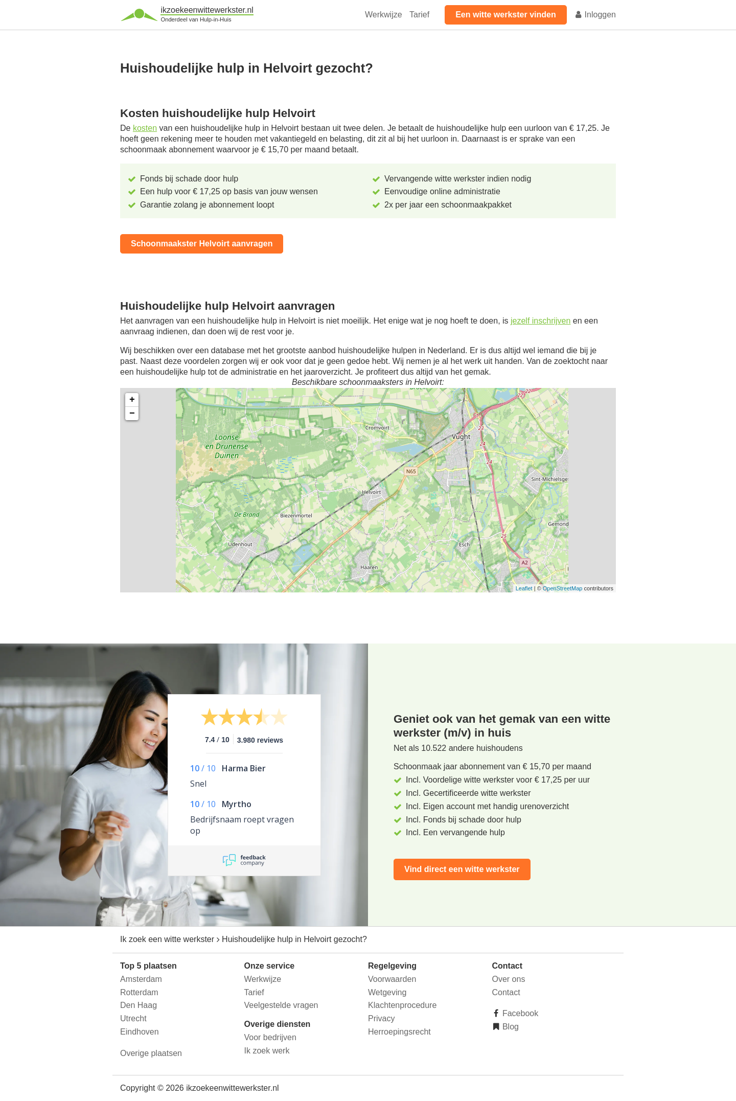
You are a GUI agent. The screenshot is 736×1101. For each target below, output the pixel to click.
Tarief (419, 14)
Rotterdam (139, 992)
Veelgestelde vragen (281, 1005)
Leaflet (524, 588)
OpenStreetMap (563, 588)
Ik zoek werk (267, 1050)
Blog (509, 1026)
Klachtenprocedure (402, 1005)
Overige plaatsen (151, 1053)
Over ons (508, 979)
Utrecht (133, 1018)
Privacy (381, 1018)
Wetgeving (387, 992)
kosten (145, 128)
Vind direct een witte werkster (462, 869)
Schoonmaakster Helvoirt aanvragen (201, 243)
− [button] (132, 413)
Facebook (519, 1013)
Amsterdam (141, 979)
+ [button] (132, 400)
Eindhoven (139, 1031)
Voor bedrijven (270, 1037)
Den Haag (138, 1005)
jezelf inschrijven (540, 320)
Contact (506, 992)
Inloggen (595, 14)
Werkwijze (383, 14)
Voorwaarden (392, 979)
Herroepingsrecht (399, 1031)
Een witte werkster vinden (505, 14)
